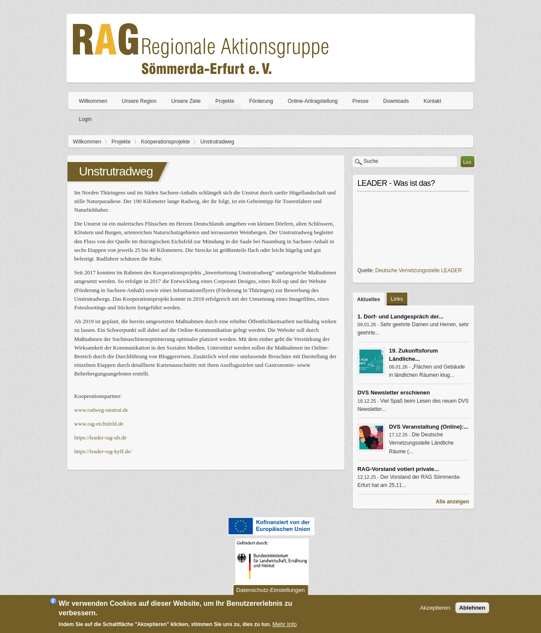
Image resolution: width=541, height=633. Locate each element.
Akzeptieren (435, 607)
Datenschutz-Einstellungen (270, 590)
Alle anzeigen (452, 502)
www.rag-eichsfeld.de (99, 423)
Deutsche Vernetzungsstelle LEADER (418, 270)
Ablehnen (472, 607)
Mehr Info (284, 624)
